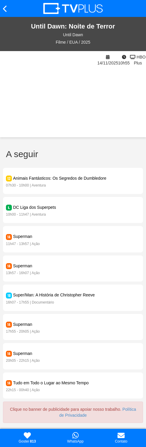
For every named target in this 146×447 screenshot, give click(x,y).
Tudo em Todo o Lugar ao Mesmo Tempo (51, 382)
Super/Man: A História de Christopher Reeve (54, 295)
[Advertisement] (48, 94)
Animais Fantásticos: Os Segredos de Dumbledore (59, 178)
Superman (22, 236)
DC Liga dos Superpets (34, 207)
